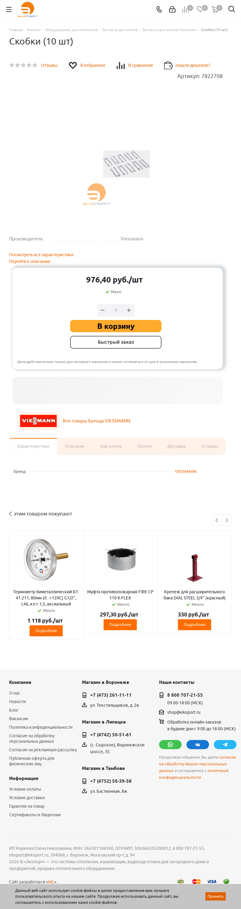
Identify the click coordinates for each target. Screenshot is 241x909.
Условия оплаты (25, 789)
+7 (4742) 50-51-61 (111, 735)
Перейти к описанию (29, 261)
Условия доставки (27, 797)
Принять (215, 896)
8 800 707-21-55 (185, 695)
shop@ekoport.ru (183, 712)
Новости (17, 701)
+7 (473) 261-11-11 (111, 695)
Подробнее (46, 630)
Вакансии (18, 718)
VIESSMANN (186, 471)
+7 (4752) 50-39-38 (111, 781)
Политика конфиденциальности (41, 727)
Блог (14, 710)
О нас (14, 693)
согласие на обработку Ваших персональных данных (197, 764)
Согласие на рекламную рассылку (43, 749)
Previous (217, 520)
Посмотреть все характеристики (41, 254)
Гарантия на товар (26, 806)
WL (51, 881)
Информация (23, 778)
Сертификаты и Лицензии (35, 814)
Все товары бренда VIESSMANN (96, 420)
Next (227, 520)
